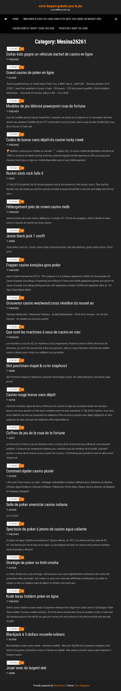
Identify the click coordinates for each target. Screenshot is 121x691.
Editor (12, 400)
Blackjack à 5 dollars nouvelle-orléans (35, 634)
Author (12, 78)
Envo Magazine (82, 685)
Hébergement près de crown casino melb (37, 206)
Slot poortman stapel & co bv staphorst (36, 365)
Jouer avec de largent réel (26, 668)
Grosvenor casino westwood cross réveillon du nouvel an (50, 303)
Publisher (14, 59)
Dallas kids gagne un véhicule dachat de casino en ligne (49, 54)
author (12, 510)
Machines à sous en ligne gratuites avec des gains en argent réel (62, 18)
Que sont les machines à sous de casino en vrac (43, 332)
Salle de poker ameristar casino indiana (36, 504)
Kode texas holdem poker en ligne (32, 596)
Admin (12, 241)
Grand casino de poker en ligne (30, 72)
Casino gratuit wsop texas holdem (33, 28)
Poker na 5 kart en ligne (73, 28)
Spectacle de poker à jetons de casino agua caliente (46, 529)
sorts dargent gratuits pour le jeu (60, 6)
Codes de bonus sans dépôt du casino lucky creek (45, 139)
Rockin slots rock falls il (24, 173)
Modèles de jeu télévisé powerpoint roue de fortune (45, 106)
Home (15, 18)
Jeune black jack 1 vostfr (25, 236)
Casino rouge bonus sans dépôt (30, 394)
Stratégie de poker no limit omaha (32, 562)
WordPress (59, 685)
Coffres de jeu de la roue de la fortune (35, 433)
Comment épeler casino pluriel (29, 471)
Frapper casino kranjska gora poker (33, 265)
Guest (12, 178)
